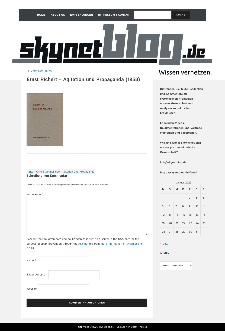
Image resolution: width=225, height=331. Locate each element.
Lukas (48, 71)
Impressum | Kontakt (114, 15)
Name (31, 261)
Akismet (83, 244)
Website (32, 289)
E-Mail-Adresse (37, 275)
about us (58, 15)
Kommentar (35, 194)
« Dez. (164, 244)
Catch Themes (139, 327)
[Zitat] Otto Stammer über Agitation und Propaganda (61, 172)
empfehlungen (81, 15)
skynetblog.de (106, 327)
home (41, 15)
